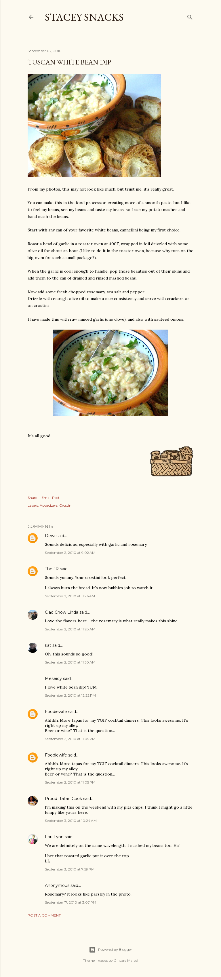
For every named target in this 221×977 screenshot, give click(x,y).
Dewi (50, 535)
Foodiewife (56, 711)
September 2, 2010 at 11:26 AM (70, 596)
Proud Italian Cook (63, 798)
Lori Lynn (54, 836)
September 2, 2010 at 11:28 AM (70, 629)
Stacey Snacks (84, 17)
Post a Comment (44, 915)
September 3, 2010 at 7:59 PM (69, 869)
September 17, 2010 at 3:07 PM (70, 902)
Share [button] (32, 497)
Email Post (50, 497)
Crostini (65, 505)
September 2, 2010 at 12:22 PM (70, 695)
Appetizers (49, 505)
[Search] (189, 16)
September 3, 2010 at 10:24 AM (71, 820)
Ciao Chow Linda (61, 612)
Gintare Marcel (126, 960)
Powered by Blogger (110, 949)
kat (48, 645)
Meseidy (53, 678)
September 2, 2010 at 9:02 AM (70, 552)
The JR (52, 568)
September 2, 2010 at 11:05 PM (70, 739)
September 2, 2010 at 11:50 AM (70, 662)
